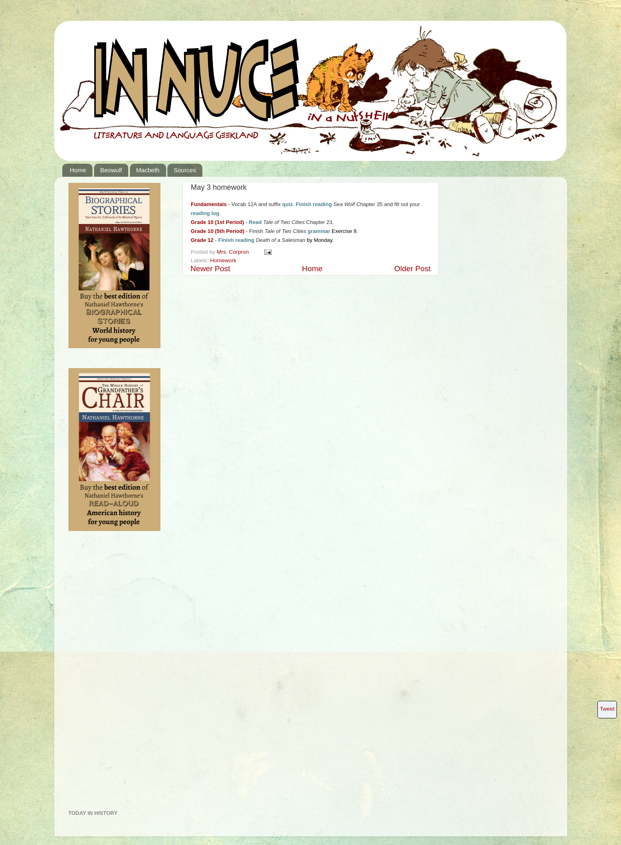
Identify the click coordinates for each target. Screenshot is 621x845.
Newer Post (210, 268)
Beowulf (111, 170)
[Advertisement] (101, 673)
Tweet (607, 709)
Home (78, 170)
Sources (184, 170)
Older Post (412, 268)
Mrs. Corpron (233, 252)
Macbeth (148, 170)
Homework (223, 260)
